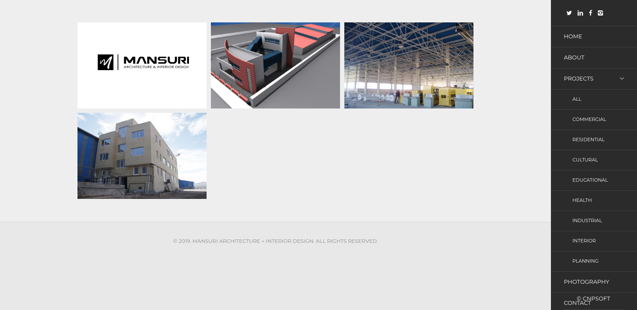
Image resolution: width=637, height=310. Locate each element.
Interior (584, 245)
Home (573, 36)
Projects (579, 79)
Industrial (587, 224)
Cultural (585, 162)
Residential (588, 142)
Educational (590, 183)
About (574, 57)
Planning (585, 266)
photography (586, 286)
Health (582, 204)
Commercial (589, 121)
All (576, 100)
